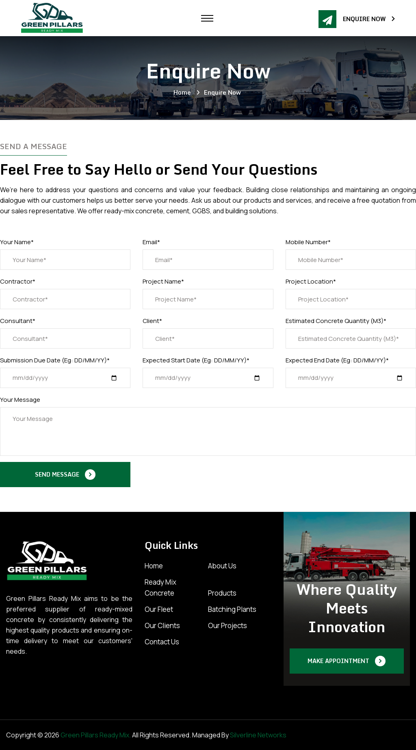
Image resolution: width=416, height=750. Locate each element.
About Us (222, 565)
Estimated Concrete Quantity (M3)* (336, 320)
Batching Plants (232, 609)
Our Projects (227, 625)
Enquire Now (369, 19)
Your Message (20, 399)
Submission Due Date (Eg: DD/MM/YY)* (55, 360)
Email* (151, 242)
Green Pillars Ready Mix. (96, 734)
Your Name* (17, 242)
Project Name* (163, 281)
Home (183, 92)
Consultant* (17, 320)
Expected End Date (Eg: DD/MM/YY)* (337, 360)
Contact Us (162, 641)
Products (222, 593)
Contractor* (17, 281)
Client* (152, 320)
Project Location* (311, 281)
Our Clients (162, 625)
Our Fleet (159, 609)
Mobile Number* (308, 242)
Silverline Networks (258, 734)
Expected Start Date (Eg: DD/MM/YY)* (196, 360)
